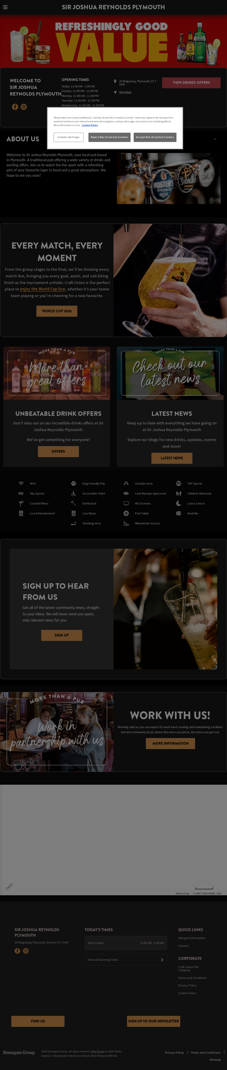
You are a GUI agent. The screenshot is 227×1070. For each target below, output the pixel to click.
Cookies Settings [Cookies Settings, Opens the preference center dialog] (68, 137)
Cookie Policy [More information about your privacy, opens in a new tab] (90, 125)
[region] (115, 128)
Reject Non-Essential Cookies (109, 137)
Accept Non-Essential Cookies (155, 137)
